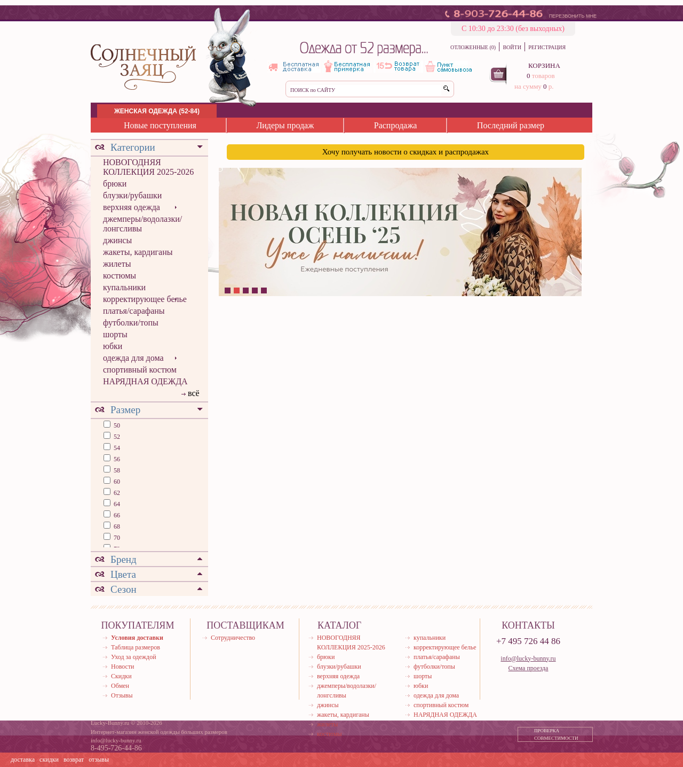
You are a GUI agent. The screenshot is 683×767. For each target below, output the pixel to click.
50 (116, 425)
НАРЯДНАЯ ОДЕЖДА (145, 381)
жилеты (117, 263)
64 (116, 504)
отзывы (99, 759)
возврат (73, 759)
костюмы (119, 275)
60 (116, 481)
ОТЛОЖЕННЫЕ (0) (473, 47)
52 (116, 436)
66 (116, 515)
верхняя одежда (131, 207)
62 (116, 493)
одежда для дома (133, 357)
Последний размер (510, 125)
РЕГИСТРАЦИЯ (547, 47)
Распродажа (395, 125)
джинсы (117, 240)
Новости (122, 666)
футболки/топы (130, 322)
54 (116, 448)
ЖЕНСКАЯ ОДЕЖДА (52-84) (157, 111)
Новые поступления (160, 125)
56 (116, 459)
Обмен (120, 685)
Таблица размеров (135, 647)
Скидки (121, 676)
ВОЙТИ (512, 47)
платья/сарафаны (134, 310)
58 (116, 470)
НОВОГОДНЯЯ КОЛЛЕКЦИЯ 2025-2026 (148, 167)
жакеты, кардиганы (137, 252)
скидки (49, 759)
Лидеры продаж (285, 125)
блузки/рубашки (132, 195)
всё (194, 393)
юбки (112, 346)
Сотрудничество (233, 637)
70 (116, 537)
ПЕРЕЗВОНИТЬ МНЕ (573, 16)
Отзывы (122, 695)
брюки (114, 183)
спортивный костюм (140, 369)
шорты (115, 334)
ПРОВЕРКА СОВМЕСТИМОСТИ (556, 734)
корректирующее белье (145, 299)
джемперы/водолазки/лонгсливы (142, 223)
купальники (124, 287)
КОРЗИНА (544, 65)
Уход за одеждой (133, 657)
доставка (23, 759)
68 (116, 526)
